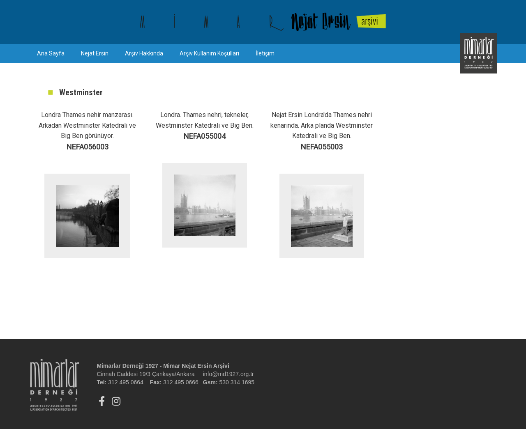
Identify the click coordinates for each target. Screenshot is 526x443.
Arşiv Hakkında (144, 53)
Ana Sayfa (51, 53)
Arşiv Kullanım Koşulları (209, 53)
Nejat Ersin (94, 53)
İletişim (265, 53)
